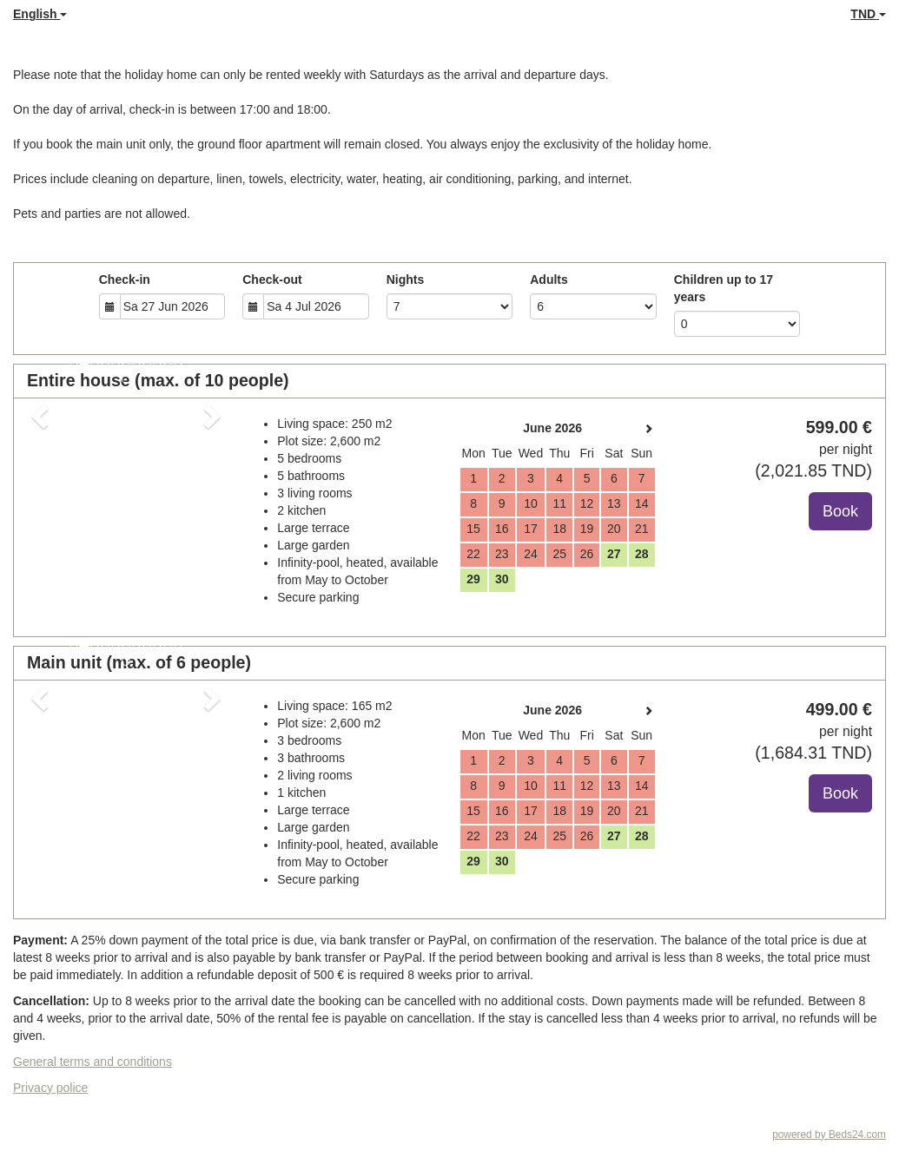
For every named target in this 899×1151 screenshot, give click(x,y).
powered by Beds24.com (829, 1134)
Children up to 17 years (723, 288)
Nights (406, 279)
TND (868, 14)
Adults (549, 279)
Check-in (124, 279)
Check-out (271, 279)
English (40, 14)
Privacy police (50, 1088)
